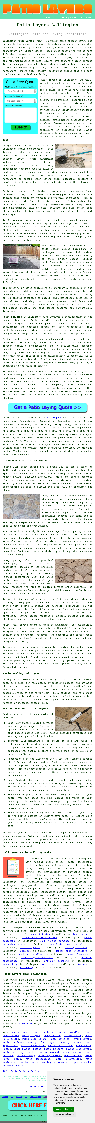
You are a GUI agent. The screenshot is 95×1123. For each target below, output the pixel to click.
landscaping (80, 934)
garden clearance (77, 954)
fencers (82, 964)
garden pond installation (39, 937)
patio (40, 220)
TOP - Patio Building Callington (23, 1071)
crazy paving (15, 555)
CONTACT (73, 18)
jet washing (26, 967)
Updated (19, 1097)
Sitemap (5, 1097)
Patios (37, 1049)
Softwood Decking (13, 1066)
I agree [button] (58, 1109)
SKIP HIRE (47, 964)
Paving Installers (70, 1032)
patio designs (29, 650)
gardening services (15, 944)
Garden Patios (29, 1062)
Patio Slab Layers (34, 1039)
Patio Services (59, 1039)
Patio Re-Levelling (68, 1059)
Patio (6, 418)
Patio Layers (20, 1032)
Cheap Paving (22, 1049)
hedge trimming (40, 934)
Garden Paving (73, 1035)
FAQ (26, 1097)
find (13, 980)
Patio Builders (13, 1042)
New (12, 1097)
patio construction (30, 149)
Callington (54, 418)
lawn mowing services (55, 941)
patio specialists (51, 858)
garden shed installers (71, 951)
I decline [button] (68, 1109)
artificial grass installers (69, 944)
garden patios (35, 899)
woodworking (10, 964)
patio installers (23, 444)
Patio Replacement (49, 1056)
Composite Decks (80, 1062)
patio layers (44, 61)
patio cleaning (63, 888)
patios (38, 395)
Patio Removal (49, 1052)
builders (25, 951)
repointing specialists (37, 957)
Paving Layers (31, 1035)
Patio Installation (33, 1045)
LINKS (56, 18)
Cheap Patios (52, 1035)
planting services (75, 947)
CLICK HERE (26, 1023)
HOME (48, 18)
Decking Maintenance (54, 1062)
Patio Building (44, 1032)
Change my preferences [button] (64, 1114)
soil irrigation (30, 947)
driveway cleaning (56, 961)
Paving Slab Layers (42, 1042)
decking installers (31, 954)
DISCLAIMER (86, 18)
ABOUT (64, 18)
